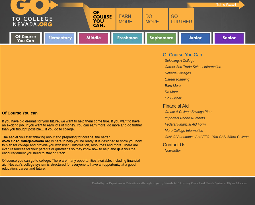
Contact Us (174, 144)
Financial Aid (176, 106)
